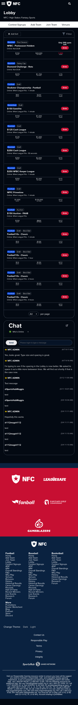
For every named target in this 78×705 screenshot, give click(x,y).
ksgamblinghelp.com (18, 691)
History (8, 581)
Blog (7, 609)
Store (7, 613)
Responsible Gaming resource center (29, 676)
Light (33, 626)
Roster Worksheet (13, 607)
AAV (7, 568)
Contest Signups (17, 24)
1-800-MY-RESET (22, 682)
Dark (25, 626)
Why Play (9, 574)
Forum (8, 598)
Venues (66, 24)
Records (9, 587)
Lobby (8, 562)
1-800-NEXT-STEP (18, 687)
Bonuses (9, 579)
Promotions (10, 604)
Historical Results (13, 583)
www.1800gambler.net (28, 692)
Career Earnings (13, 585)
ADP (7, 566)
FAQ (7, 572)
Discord (9, 615)
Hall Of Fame (11, 589)
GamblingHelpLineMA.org (35, 683)
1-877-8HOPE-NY (14, 685)
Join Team (51, 24)
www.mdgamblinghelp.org (44, 691)
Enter (65, 48)
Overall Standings (13, 570)
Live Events (10, 593)
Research (9, 596)
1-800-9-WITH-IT (41, 689)
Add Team (36, 24)
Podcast (9, 611)
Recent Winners (12, 591)
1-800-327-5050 (58, 683)
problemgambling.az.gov (58, 685)
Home (8, 555)
